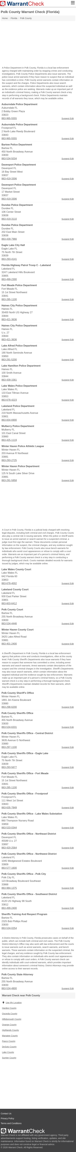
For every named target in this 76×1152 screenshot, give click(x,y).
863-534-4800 (9, 988)
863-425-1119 (9, 440)
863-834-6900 (9, 420)
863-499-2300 (9, 279)
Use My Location (12, 1002)
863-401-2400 (9, 643)
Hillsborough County (11, 1019)
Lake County (8, 1052)
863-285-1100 (9, 299)
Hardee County (9, 1008)
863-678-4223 (9, 400)
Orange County (9, 1024)
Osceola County (9, 1013)
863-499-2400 (9, 908)
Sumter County (9, 1058)
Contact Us (6, 1113)
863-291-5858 (9, 480)
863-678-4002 (9, 583)
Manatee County (10, 1035)
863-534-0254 (9, 928)
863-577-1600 (9, 868)
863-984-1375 (9, 888)
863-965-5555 (9, 118)
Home (5, 18)
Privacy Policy (7, 1118)
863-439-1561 (9, 380)
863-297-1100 (9, 747)
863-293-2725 (9, 460)
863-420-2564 (9, 847)
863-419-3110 (9, 219)
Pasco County (8, 1041)
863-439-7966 (9, 239)
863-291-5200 (9, 359)
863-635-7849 (9, 807)
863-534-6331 (9, 727)
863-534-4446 (9, 623)
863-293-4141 (9, 259)
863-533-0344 (9, 827)
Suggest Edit (68, 118)
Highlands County (10, 1030)
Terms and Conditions (11, 1123)
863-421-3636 (9, 319)
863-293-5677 (9, 767)
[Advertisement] (38, 44)
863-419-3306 (9, 178)
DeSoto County (9, 1046)
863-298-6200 (9, 707)
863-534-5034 (9, 158)
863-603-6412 (9, 603)
